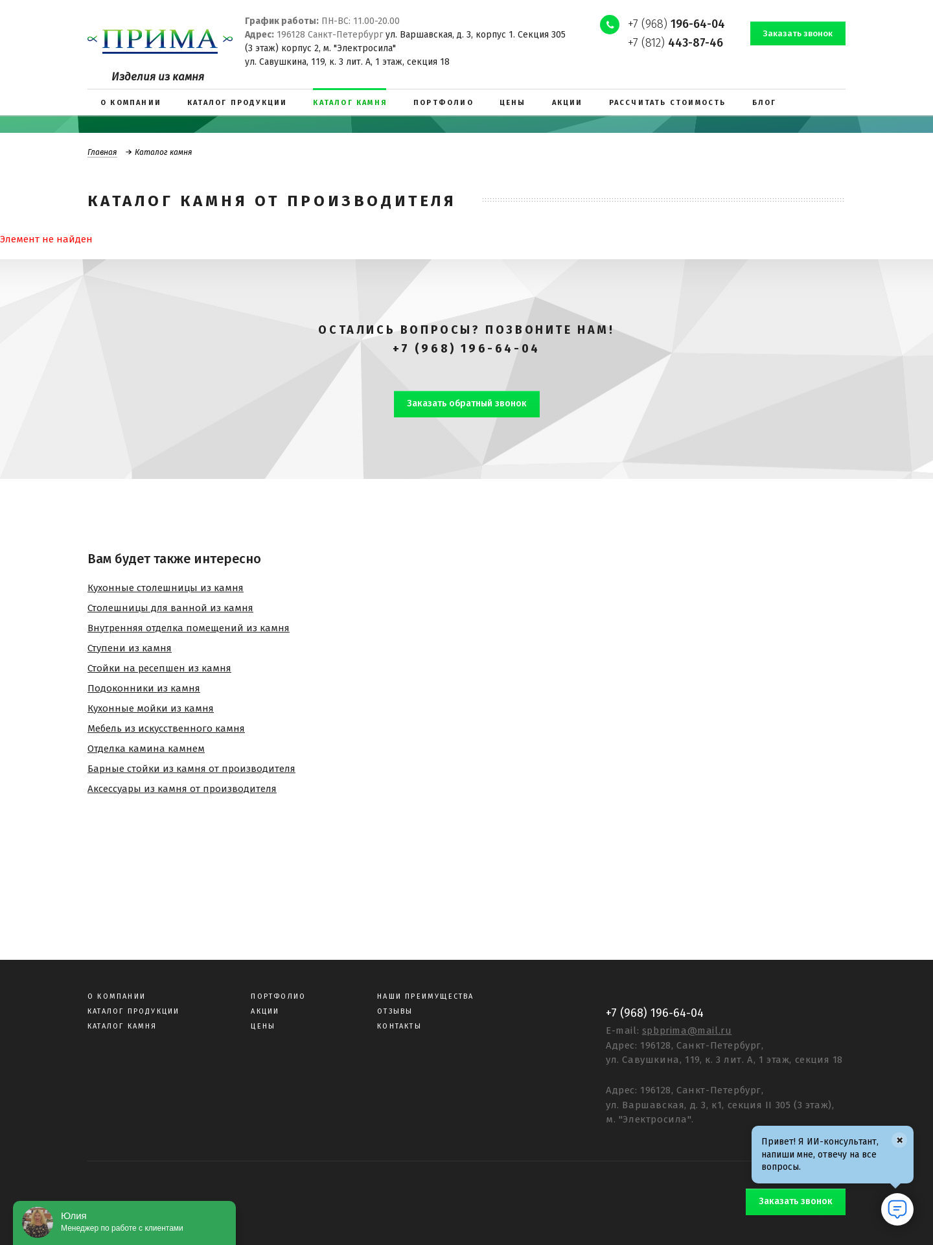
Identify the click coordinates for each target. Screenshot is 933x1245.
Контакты (399, 1026)
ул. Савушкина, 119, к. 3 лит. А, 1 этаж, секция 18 (347, 61)
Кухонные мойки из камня (150, 708)
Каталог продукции (133, 1011)
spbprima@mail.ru (687, 1030)
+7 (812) (675, 43)
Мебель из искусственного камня (166, 728)
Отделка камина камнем (146, 748)
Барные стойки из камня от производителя (191, 768)
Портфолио (278, 996)
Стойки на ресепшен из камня (159, 668)
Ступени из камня (129, 648)
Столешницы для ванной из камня (170, 608)
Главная (102, 152)
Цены (263, 1026)
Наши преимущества (425, 996)
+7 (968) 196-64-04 (466, 349)
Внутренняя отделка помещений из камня (188, 628)
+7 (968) (676, 24)
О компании (116, 996)
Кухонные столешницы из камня (165, 588)
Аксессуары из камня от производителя (182, 789)
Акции (265, 1011)
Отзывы (395, 1011)
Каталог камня (122, 1026)
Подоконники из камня (143, 688)
